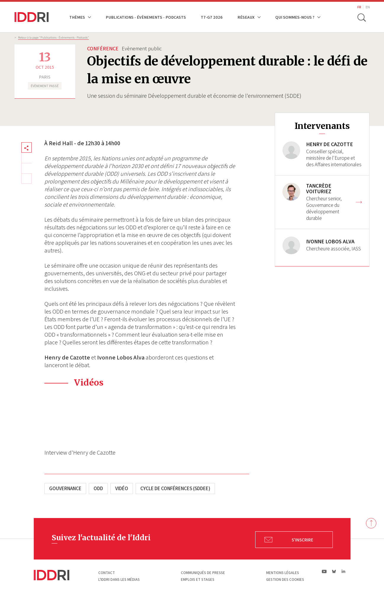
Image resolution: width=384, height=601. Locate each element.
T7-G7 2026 (212, 17)
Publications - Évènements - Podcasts (146, 17)
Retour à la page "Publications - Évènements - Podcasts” (53, 37)
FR (359, 6)
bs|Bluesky (334, 571)
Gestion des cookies (285, 579)
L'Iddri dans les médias (119, 579)
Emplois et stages (197, 579)
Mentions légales (282, 572)
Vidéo (121, 488)
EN (368, 6)
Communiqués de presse (203, 572)
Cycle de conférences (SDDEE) (175, 488)
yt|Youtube (324, 571)
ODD (98, 488)
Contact (106, 572)
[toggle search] (362, 17)
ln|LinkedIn (344, 571)
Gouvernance (65, 488)
